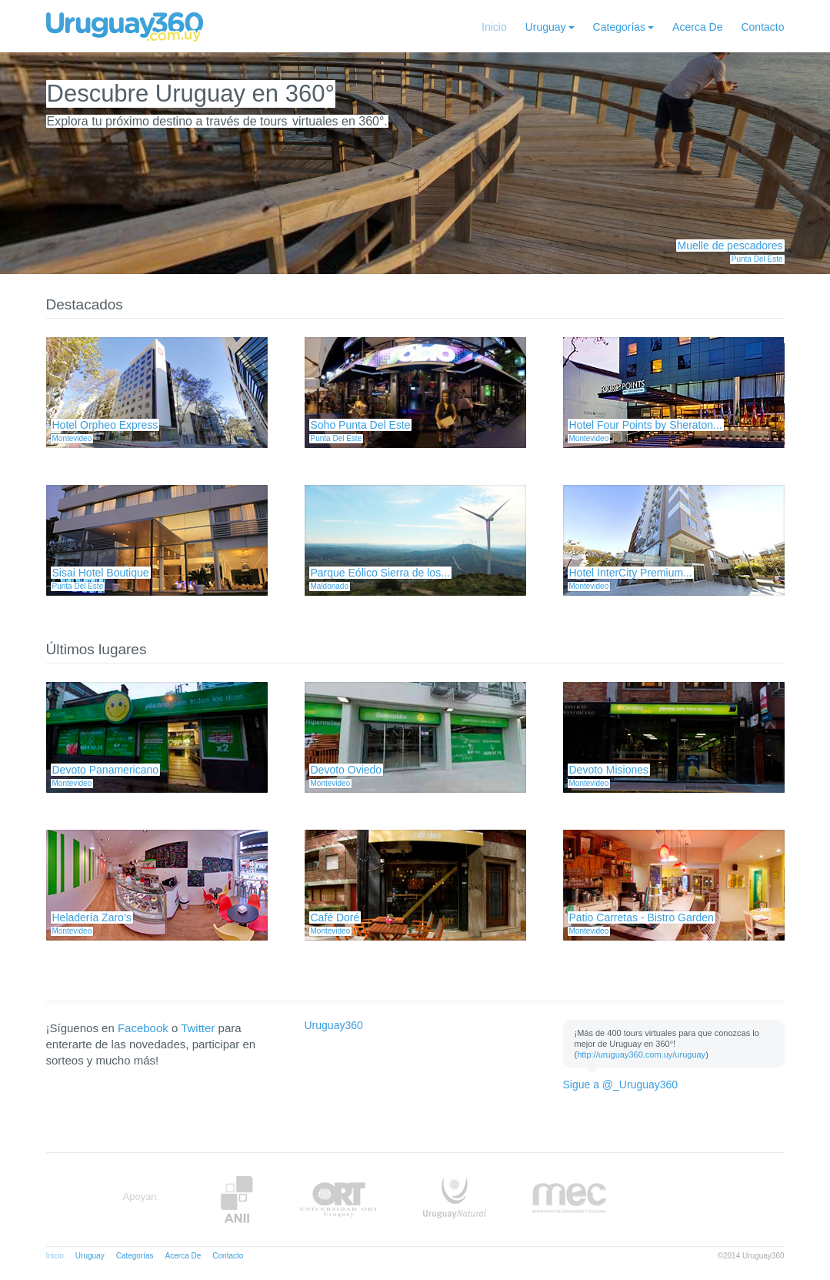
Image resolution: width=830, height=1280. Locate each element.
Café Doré (335, 917)
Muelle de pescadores (730, 245)
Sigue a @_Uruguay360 (620, 1084)
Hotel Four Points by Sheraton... (645, 425)
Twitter (198, 1027)
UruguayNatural (454, 1199)
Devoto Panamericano (105, 770)
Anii (237, 1199)
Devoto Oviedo (346, 770)
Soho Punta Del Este (361, 425)
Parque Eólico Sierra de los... (380, 572)
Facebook (143, 1027)
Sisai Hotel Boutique (100, 572)
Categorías (619, 27)
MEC (569, 1199)
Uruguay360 (334, 1025)
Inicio (494, 27)
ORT (338, 1199)
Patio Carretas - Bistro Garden (641, 917)
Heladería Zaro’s (92, 917)
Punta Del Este (757, 259)
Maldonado (329, 586)
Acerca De (697, 27)
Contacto (762, 27)
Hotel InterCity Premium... (630, 572)
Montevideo (72, 438)
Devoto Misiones (609, 770)
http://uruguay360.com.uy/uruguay (641, 1054)
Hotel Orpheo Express (105, 425)
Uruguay (545, 27)
